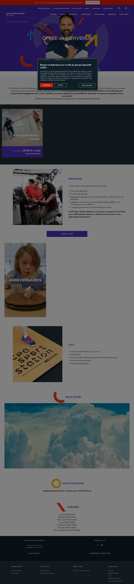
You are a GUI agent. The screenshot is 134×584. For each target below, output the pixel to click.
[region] (67, 74)
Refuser (60, 85)
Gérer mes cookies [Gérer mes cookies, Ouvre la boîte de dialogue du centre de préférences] (87, 85)
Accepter (47, 85)
